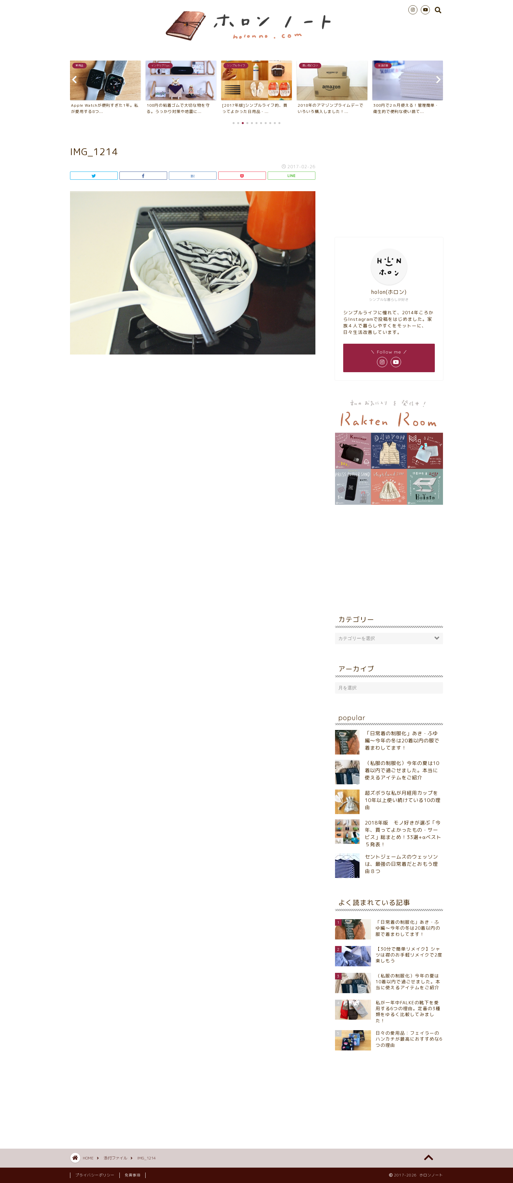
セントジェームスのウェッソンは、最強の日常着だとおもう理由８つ (401, 864)
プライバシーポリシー (95, 1175)
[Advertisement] (389, 180)
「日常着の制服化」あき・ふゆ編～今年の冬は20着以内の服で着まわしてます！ (402, 740)
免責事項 (132, 1175)
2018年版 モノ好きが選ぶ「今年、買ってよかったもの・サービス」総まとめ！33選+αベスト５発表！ (403, 833)
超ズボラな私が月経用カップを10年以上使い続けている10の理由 (403, 800)
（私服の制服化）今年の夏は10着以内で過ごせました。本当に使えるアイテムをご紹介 (402, 770)
